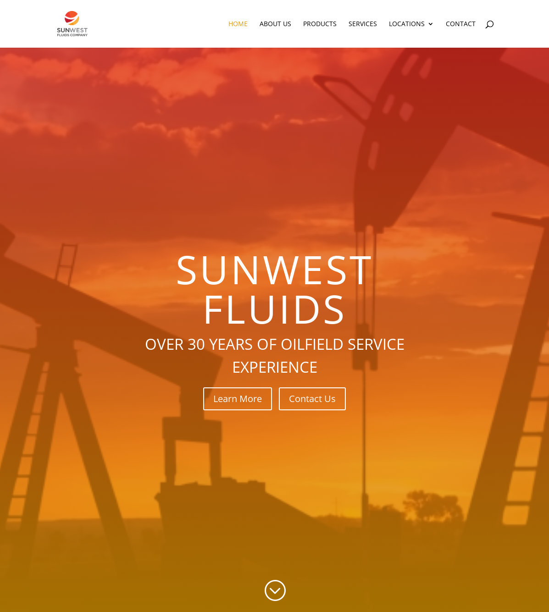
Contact (461, 24)
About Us (275, 24)
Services (363, 24)
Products (320, 24)
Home (238, 24)
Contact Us (312, 398)
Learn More (237, 398)
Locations (407, 24)
